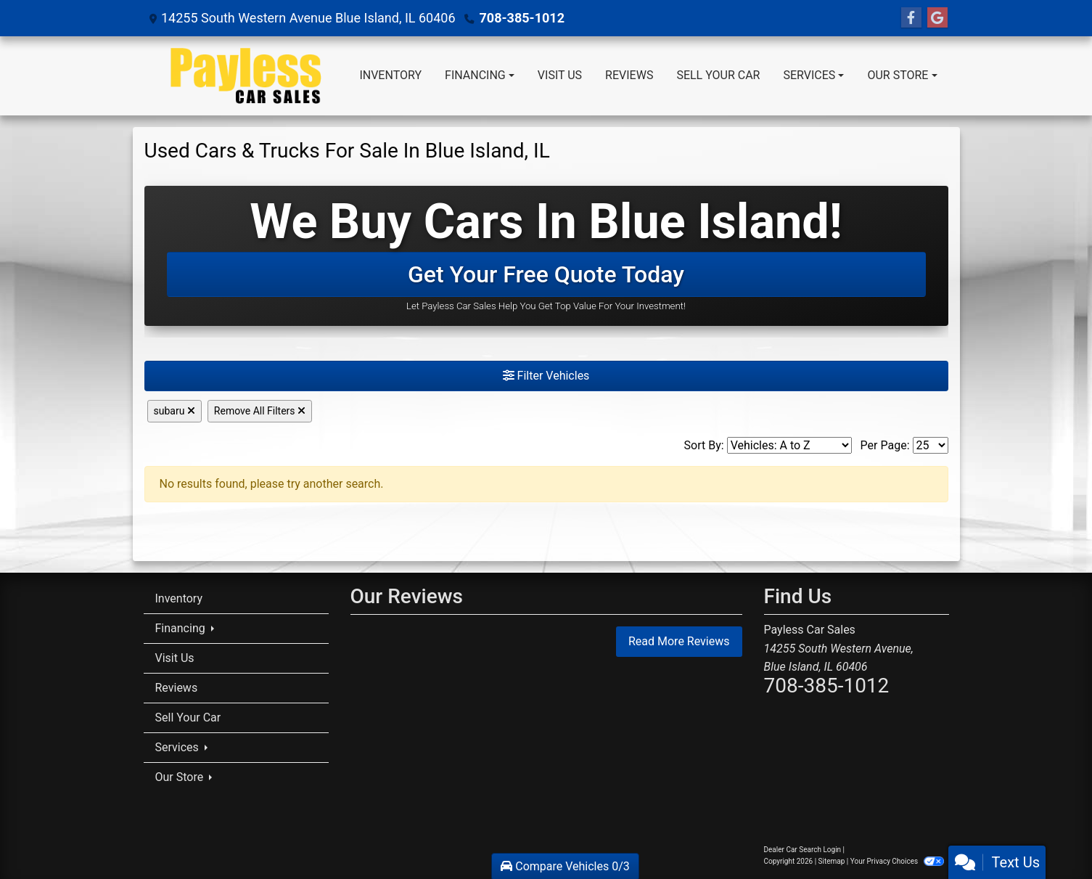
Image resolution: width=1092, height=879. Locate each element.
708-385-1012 (522, 17)
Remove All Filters (259, 411)
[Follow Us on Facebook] (911, 18)
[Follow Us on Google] (937, 18)
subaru (174, 411)
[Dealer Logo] (246, 76)
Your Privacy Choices (897, 861)
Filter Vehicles (546, 376)
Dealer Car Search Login (803, 850)
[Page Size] (930, 445)
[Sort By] (789, 445)
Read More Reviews (679, 641)
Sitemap (831, 861)
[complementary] (1048, 835)
